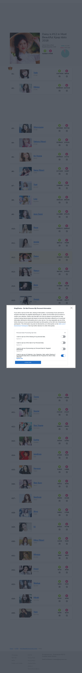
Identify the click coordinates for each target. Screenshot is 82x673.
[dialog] (41, 336)
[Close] (72, 308)
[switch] (63, 336)
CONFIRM (28, 362)
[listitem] (41, 333)
